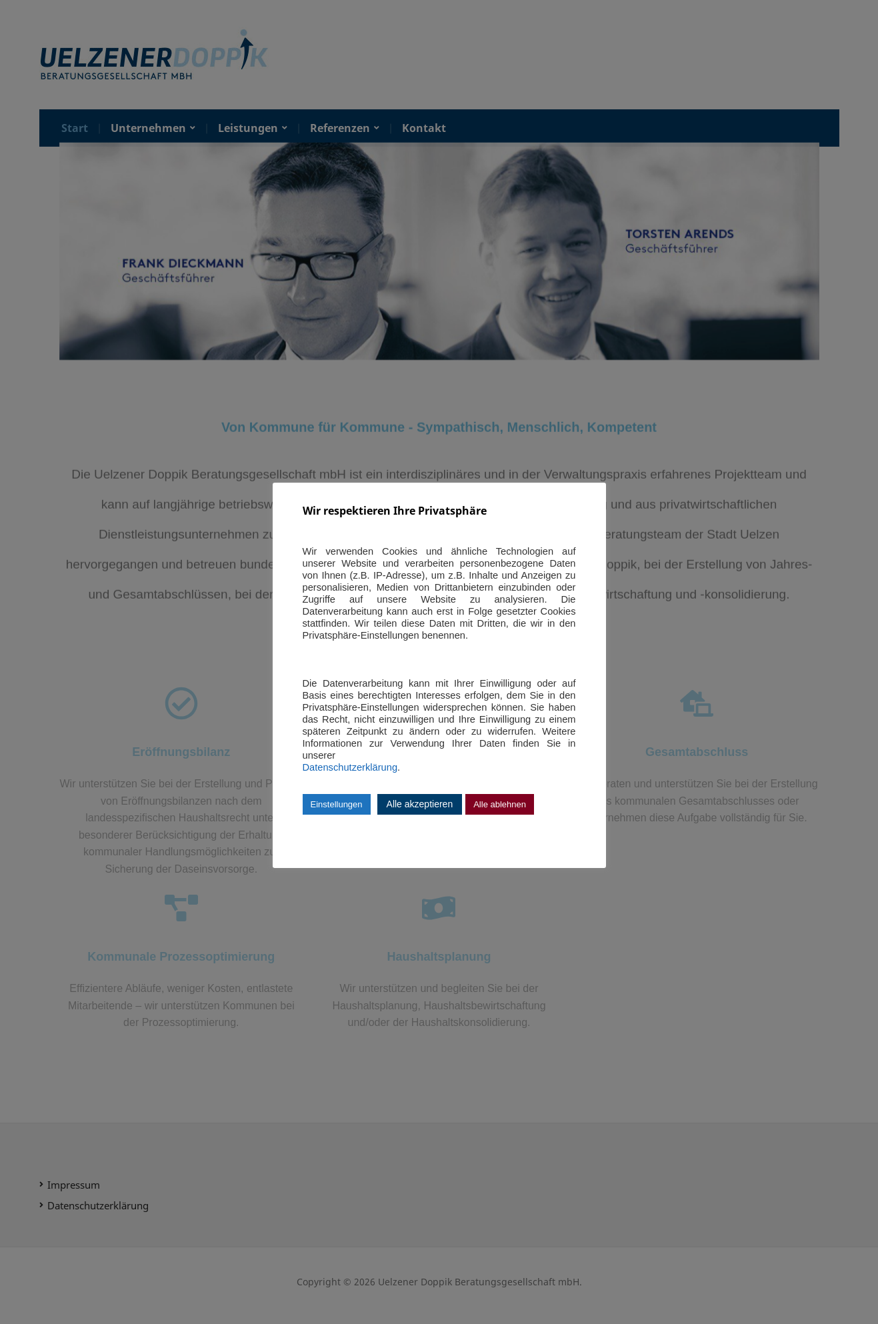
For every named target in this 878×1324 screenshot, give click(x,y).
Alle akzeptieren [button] (420, 804)
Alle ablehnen (499, 804)
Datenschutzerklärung (350, 767)
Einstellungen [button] (337, 804)
